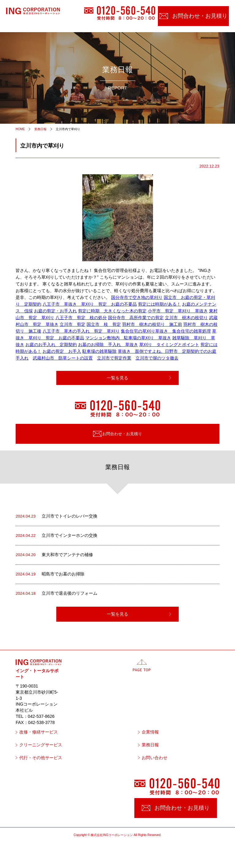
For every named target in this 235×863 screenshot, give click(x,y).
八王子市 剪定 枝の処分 (81, 317)
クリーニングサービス (40, 745)
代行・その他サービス (40, 758)
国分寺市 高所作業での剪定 (136, 317)
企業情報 (150, 732)
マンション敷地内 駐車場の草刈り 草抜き (128, 337)
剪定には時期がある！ (159, 304)
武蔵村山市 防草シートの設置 (63, 358)
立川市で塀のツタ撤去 (157, 358)
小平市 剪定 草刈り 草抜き (178, 310)
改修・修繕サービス (38, 732)
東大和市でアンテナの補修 (54, 555)
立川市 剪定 (72, 324)
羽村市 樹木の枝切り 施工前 (152, 324)
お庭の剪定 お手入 (62, 351)
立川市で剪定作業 (114, 358)
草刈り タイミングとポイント (169, 344)
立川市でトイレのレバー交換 (56, 516)
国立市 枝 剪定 (104, 324)
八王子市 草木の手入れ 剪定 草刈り (81, 331)
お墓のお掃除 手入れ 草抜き (108, 344)
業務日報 (150, 745)
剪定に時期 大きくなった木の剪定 (112, 310)
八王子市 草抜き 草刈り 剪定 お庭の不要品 (90, 304)
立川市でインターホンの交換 (56, 535)
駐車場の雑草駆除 (99, 351)
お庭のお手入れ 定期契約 (51, 344)
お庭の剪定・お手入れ (55, 310)
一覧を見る (117, 377)
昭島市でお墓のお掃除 (50, 574)
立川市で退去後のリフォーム (56, 593)
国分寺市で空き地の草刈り (136, 297)
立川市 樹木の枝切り (186, 317)
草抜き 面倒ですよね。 (141, 351)
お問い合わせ (154, 758)
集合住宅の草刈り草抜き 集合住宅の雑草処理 (166, 331)
